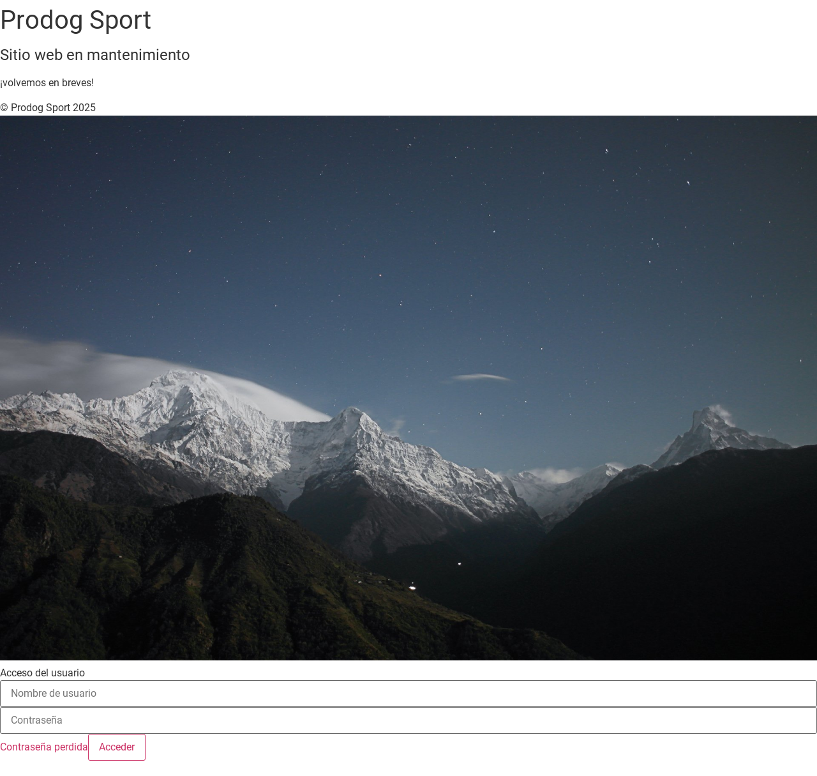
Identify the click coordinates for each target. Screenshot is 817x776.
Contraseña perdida (44, 747)
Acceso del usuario (42, 673)
